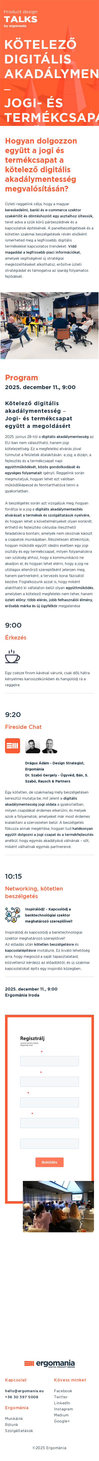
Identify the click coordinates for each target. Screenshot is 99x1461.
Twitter (61, 1397)
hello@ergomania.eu (24, 1391)
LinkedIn (62, 1403)
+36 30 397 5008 (21, 1397)
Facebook (63, 1391)
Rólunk (11, 1425)
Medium (61, 1415)
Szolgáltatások (19, 1431)
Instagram (63, 1409)
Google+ (62, 1421)
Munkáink (14, 1419)
